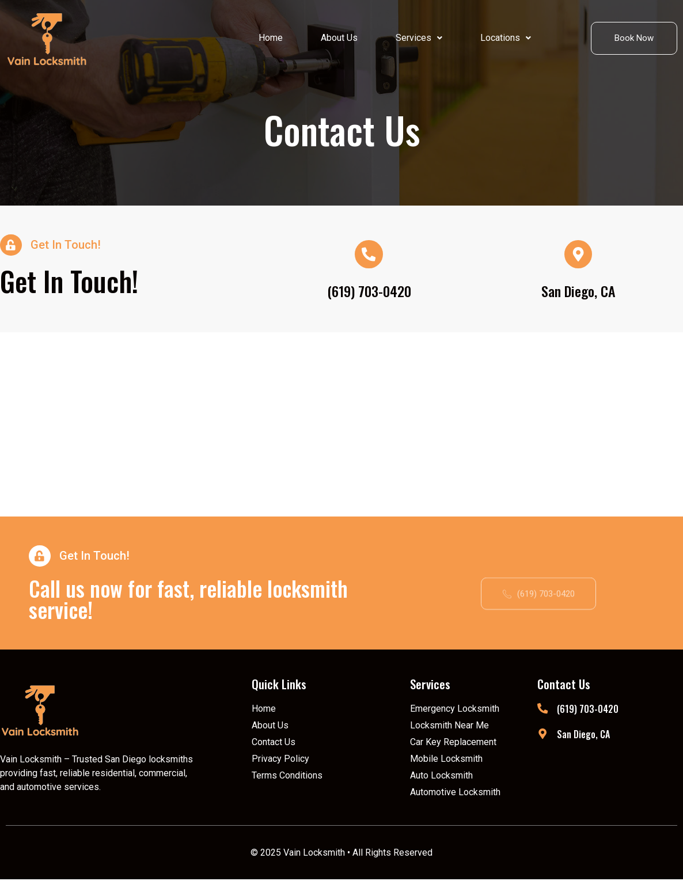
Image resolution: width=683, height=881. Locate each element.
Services (419, 37)
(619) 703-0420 (369, 291)
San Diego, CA (578, 291)
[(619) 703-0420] (542, 710)
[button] (419, 38)
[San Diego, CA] (542, 736)
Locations (505, 37)
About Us (339, 37)
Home (271, 37)
